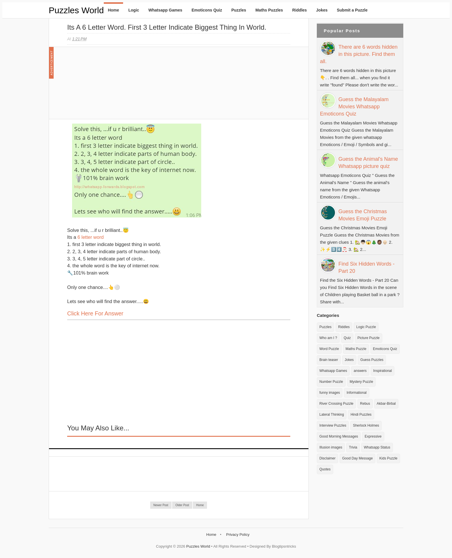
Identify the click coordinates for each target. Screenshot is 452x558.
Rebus (365, 404)
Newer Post (160, 505)
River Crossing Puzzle (336, 404)
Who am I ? (328, 338)
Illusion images (330, 447)
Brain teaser (328, 360)
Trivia (353, 447)
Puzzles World (76, 10)
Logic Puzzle (366, 327)
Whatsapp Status (377, 447)
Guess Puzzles (371, 360)
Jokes (322, 10)
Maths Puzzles (269, 10)
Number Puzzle (331, 382)
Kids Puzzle (388, 458)
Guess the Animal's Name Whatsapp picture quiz (368, 162)
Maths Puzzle (356, 349)
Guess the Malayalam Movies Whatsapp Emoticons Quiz (354, 107)
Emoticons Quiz (206, 10)
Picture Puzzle (368, 338)
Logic (133, 10)
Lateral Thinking (331, 415)
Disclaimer (327, 458)
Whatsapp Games (165, 10)
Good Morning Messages (338, 436)
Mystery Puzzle (361, 382)
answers (360, 371)
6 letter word (91, 237)
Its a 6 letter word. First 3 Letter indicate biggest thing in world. (166, 27)
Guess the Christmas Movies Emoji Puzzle (362, 215)
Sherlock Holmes (366, 425)
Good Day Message (357, 458)
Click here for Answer (95, 313)
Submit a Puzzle (352, 10)
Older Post (182, 505)
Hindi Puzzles (361, 415)
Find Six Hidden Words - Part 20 (366, 267)
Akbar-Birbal (386, 404)
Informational (356, 393)
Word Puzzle (329, 349)
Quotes (325, 469)
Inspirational (382, 371)
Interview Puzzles (332, 425)
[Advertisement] (110, 86)
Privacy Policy (237, 534)
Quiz (347, 338)
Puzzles (238, 10)
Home (113, 10)
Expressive (373, 436)
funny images (329, 393)
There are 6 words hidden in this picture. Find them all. (359, 54)
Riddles (299, 10)
